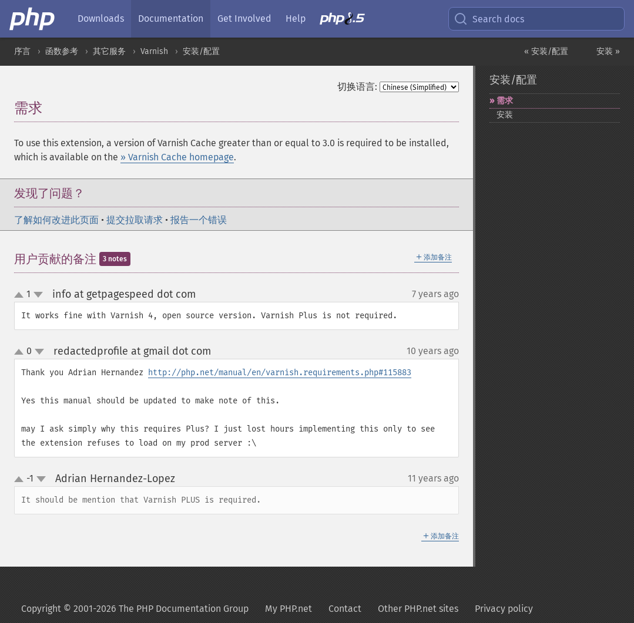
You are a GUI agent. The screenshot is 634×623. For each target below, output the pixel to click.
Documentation (170, 18)
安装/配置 (201, 51)
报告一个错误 (198, 219)
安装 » (608, 51)
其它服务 (109, 51)
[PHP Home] (32, 19)
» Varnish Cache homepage (177, 157)
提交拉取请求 (134, 219)
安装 (505, 115)
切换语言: (357, 86)
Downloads (101, 18)
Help (296, 18)
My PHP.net (288, 608)
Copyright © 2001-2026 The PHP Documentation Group (135, 608)
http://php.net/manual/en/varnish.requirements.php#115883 (279, 373)
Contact (344, 608)
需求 (505, 101)
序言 (22, 51)
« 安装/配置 (546, 51)
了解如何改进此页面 (56, 219)
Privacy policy (504, 608)
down (38, 295)
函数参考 (61, 51)
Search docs (489, 19)
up (21, 295)
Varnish (154, 51)
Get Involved (244, 18)
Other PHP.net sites (418, 608)
